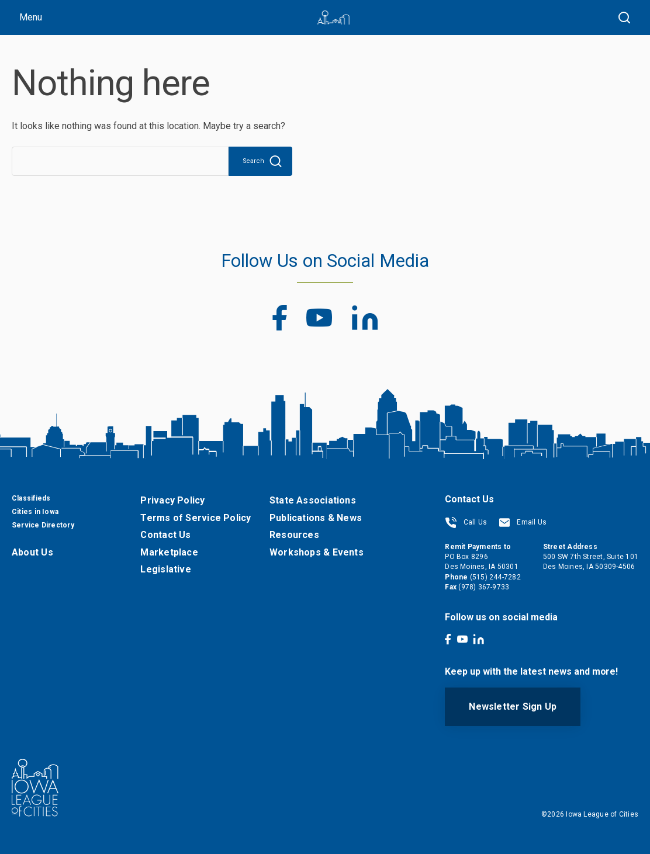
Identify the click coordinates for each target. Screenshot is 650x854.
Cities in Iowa (35, 512)
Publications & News (315, 517)
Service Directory (43, 525)
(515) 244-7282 (495, 577)
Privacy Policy (172, 500)
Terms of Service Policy (195, 517)
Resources (294, 534)
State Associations (312, 500)
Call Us (466, 522)
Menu (30, 17)
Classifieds (31, 498)
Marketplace (169, 552)
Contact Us (165, 534)
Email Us (523, 522)
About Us (32, 552)
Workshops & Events (316, 552)
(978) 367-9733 (483, 587)
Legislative (165, 569)
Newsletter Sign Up (512, 706)
